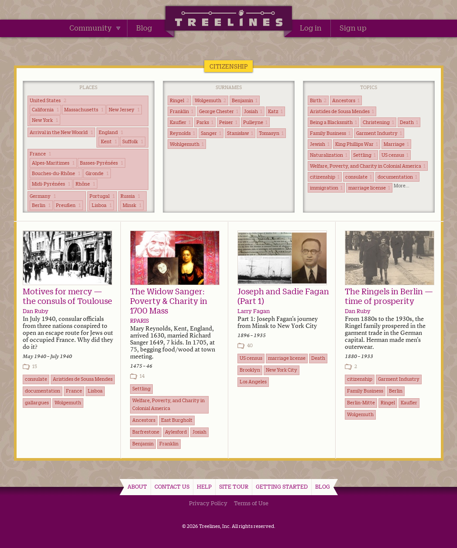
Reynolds (182, 133)
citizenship (325, 176)
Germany (43, 196)
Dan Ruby (35, 311)
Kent (109, 141)
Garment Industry (379, 133)
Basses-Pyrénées (101, 162)
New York (45, 120)
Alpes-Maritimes (53, 162)
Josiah (253, 111)
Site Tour (233, 486)
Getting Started (282, 486)
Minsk (132, 205)
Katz (275, 111)
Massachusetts (83, 109)
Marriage (396, 144)
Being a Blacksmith (333, 122)
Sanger (211, 133)
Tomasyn (271, 133)
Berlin (41, 205)
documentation (397, 176)
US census (395, 155)
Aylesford (176, 431)
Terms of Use (251, 503)
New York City (281, 369)
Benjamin (245, 100)
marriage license (369, 187)
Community (94, 28)
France (40, 153)
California (45, 109)
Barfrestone (145, 431)
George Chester (218, 111)
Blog (144, 28)
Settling (364, 155)
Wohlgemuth (187, 144)
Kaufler (180, 122)
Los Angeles (253, 381)
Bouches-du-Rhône (56, 173)
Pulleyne (255, 122)
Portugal (102, 196)
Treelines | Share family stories (228, 19)
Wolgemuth (210, 100)
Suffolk (132, 141)
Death (409, 122)
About (137, 486)
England (111, 132)
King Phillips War (356, 144)
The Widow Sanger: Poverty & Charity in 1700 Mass (168, 301)
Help (204, 486)
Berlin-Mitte (361, 402)
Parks (204, 122)
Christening (378, 122)
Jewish (320, 144)
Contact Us (172, 486)
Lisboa (102, 205)
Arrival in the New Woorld (61, 132)
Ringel (179, 100)
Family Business (330, 133)
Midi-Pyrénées (51, 183)
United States (48, 100)
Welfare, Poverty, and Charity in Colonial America (368, 166)
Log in (311, 28)
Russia (130, 196)
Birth (318, 100)
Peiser (228, 122)
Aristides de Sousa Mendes (342, 111)
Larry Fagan (253, 311)
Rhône (85, 183)
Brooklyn (250, 369)
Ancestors (346, 100)
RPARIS (139, 320)
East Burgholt (176, 420)
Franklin (181, 111)
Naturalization (328, 155)
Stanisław (240, 133)
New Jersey (124, 109)
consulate (358, 176)
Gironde (97, 173)
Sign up (353, 28)
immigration (326, 187)
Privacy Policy (208, 503)
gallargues (37, 402)
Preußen (68, 205)
